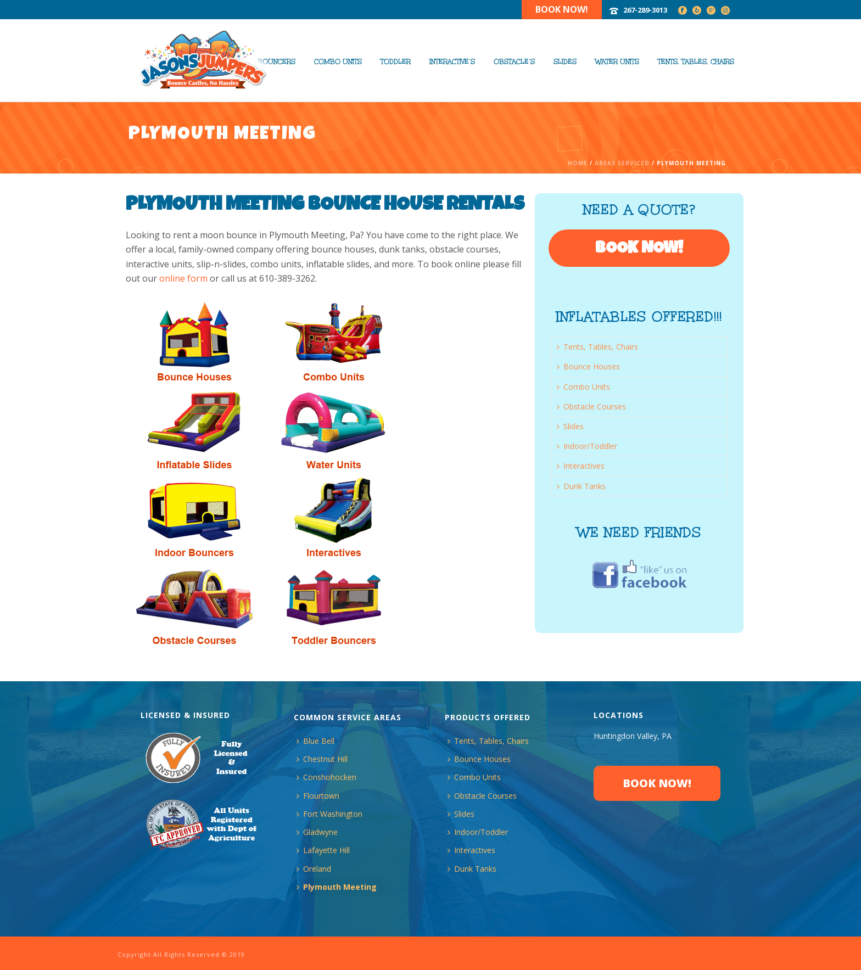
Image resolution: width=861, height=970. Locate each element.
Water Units (617, 62)
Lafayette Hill (323, 850)
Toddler (396, 62)
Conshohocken (326, 777)
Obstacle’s (514, 62)
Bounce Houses (588, 366)
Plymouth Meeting (337, 887)
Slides (565, 62)
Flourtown (318, 795)
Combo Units (338, 62)
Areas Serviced (622, 163)
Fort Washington (329, 814)
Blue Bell (315, 741)
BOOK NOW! (639, 249)
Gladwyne (317, 832)
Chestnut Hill (322, 759)
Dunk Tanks (581, 486)
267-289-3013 (645, 10)
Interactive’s (452, 62)
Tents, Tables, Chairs (696, 62)
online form (183, 278)
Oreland (314, 869)
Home (578, 163)
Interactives (581, 466)
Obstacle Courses (591, 406)
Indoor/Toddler (587, 446)
